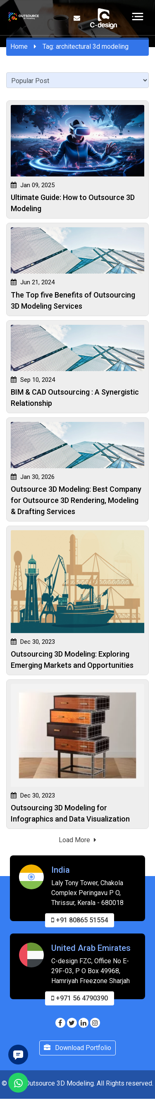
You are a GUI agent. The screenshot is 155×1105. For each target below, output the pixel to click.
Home (19, 46)
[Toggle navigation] (137, 16)
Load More (77, 840)
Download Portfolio (77, 1054)
